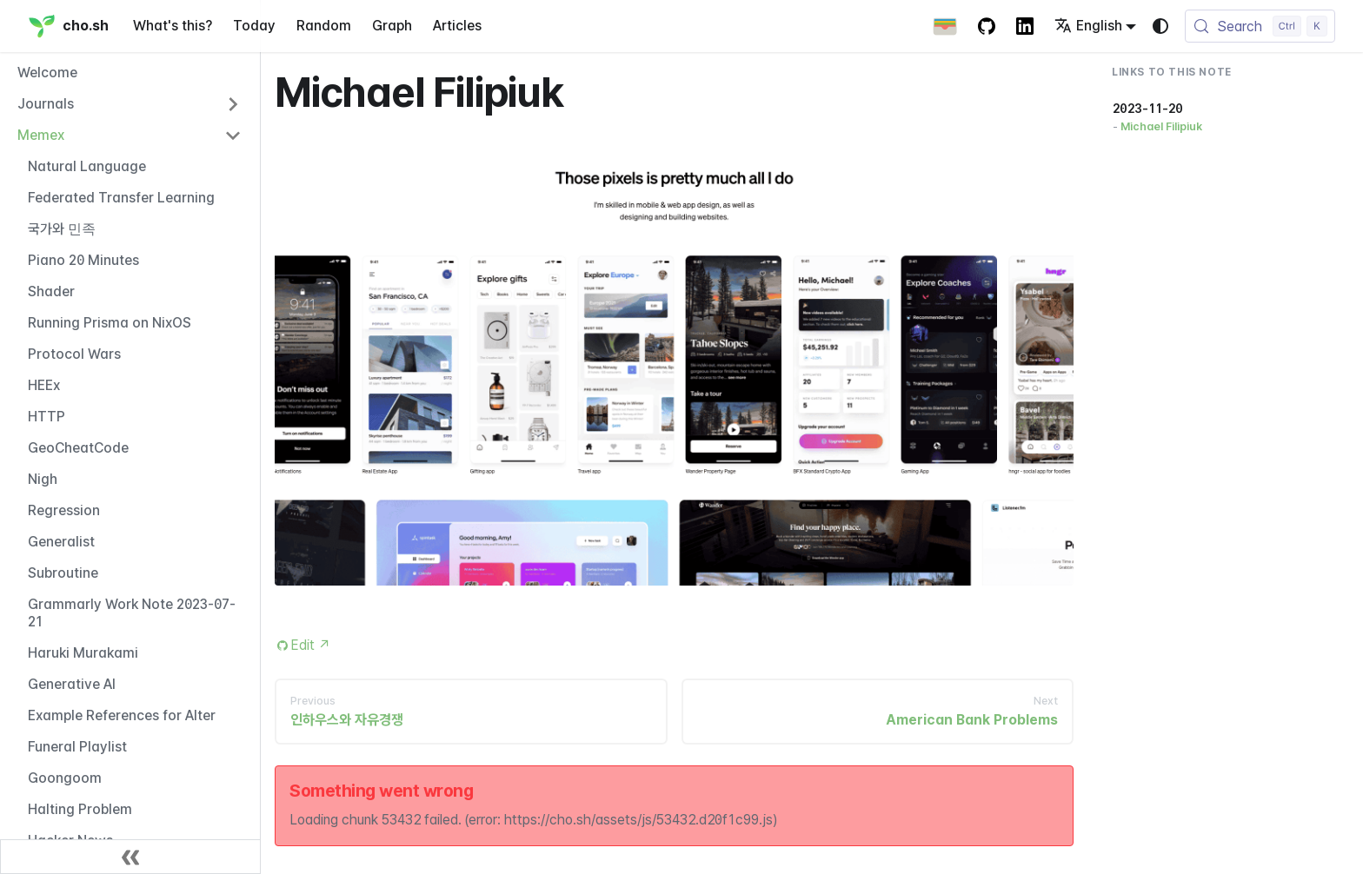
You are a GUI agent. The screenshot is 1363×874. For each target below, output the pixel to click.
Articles (457, 25)
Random (323, 25)
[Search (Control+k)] (1260, 26)
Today (254, 25)
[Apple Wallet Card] (944, 26)
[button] (129, 104)
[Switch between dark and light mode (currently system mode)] (1160, 26)
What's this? (172, 25)
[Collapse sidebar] (130, 856)
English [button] (1088, 25)
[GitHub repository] (986, 26)
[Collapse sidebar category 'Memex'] (233, 135)
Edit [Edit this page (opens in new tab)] (310, 645)
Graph (392, 25)
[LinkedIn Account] (1025, 26)
